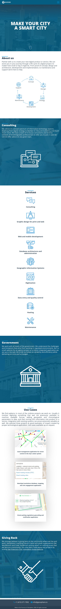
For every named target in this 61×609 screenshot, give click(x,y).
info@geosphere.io (40, 602)
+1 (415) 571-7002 (22, 602)
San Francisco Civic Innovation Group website (25, 551)
